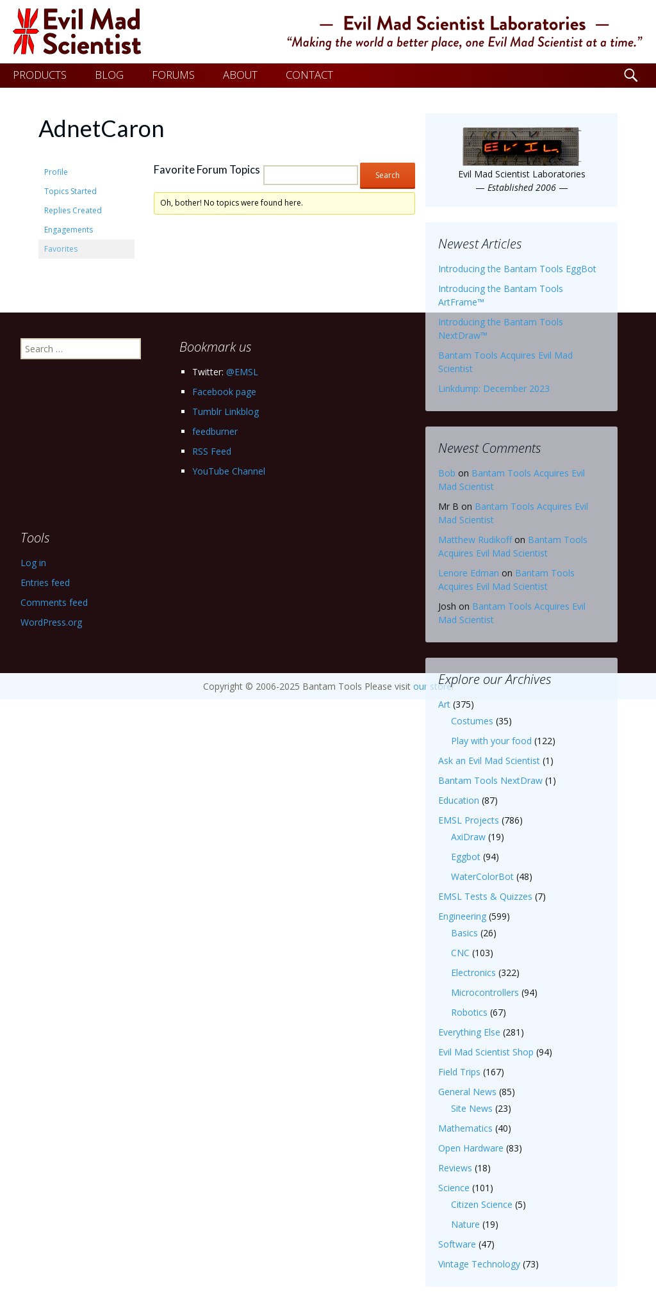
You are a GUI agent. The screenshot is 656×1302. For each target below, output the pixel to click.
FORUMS (173, 74)
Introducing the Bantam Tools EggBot (517, 269)
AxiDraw (468, 837)
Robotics (469, 1012)
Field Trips (459, 1072)
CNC (460, 953)
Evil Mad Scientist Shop (486, 1052)
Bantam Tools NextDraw (490, 780)
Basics (464, 933)
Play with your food (491, 741)
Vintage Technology (479, 1264)
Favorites (61, 248)
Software (457, 1244)
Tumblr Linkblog (225, 411)
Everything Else (469, 1032)
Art (444, 704)
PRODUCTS (40, 74)
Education (458, 800)
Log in (33, 563)
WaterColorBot (482, 876)
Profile (56, 172)
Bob (446, 473)
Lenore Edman (468, 573)
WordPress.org (51, 622)
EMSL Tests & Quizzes (485, 896)
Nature (465, 1224)
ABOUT (240, 74)
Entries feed (45, 582)
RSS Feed (211, 451)
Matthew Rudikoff (475, 539)
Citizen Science (481, 1204)
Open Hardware (471, 1148)
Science (454, 1188)
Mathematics (465, 1128)
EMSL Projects (468, 820)
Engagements (68, 229)
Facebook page (224, 392)
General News (467, 1092)
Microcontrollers (485, 992)
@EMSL (242, 372)
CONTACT (309, 74)
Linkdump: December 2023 (494, 388)
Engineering (462, 916)
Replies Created (73, 210)
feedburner (215, 431)
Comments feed (54, 602)
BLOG (109, 74)
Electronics (473, 972)
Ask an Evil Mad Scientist (489, 760)
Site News (472, 1108)
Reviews (455, 1168)
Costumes (472, 721)
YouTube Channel (228, 471)
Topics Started (70, 191)
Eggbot (465, 856)
